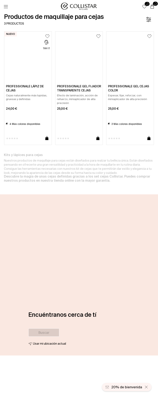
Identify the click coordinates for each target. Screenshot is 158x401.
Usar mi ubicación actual (49, 343)
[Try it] (46, 45)
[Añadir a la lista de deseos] (47, 36)
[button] (144, 6)
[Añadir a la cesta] (47, 138)
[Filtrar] (148, 19)
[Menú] (6, 7)
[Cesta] (152, 7)
